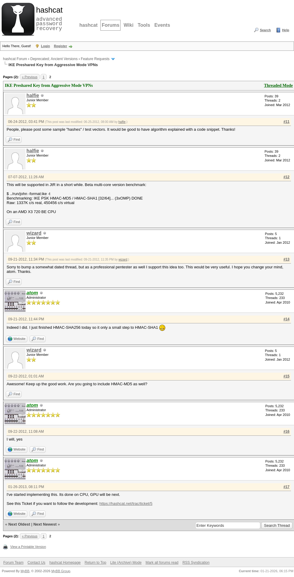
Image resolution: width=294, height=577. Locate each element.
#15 (286, 376)
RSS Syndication (196, 562)
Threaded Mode (278, 85)
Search (265, 30)
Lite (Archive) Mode (126, 562)
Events (162, 25)
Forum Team (13, 562)
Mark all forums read (161, 562)
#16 (286, 431)
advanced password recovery (48, 18)
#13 (286, 259)
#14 (286, 319)
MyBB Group (60, 571)
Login (45, 46)
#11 (286, 122)
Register (60, 46)
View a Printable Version (28, 546)
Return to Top (95, 562)
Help (285, 30)
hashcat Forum (15, 59)
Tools (144, 25)
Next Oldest (19, 524)
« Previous (30, 77)
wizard (33, 233)
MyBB (24, 571)
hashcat (88, 25)
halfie (32, 95)
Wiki (128, 25)
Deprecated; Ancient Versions (54, 59)
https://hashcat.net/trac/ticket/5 (126, 503)
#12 (286, 177)
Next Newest (45, 524)
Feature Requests (95, 59)
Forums (110, 25)
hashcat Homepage (65, 562)
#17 (286, 487)
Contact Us (36, 562)
